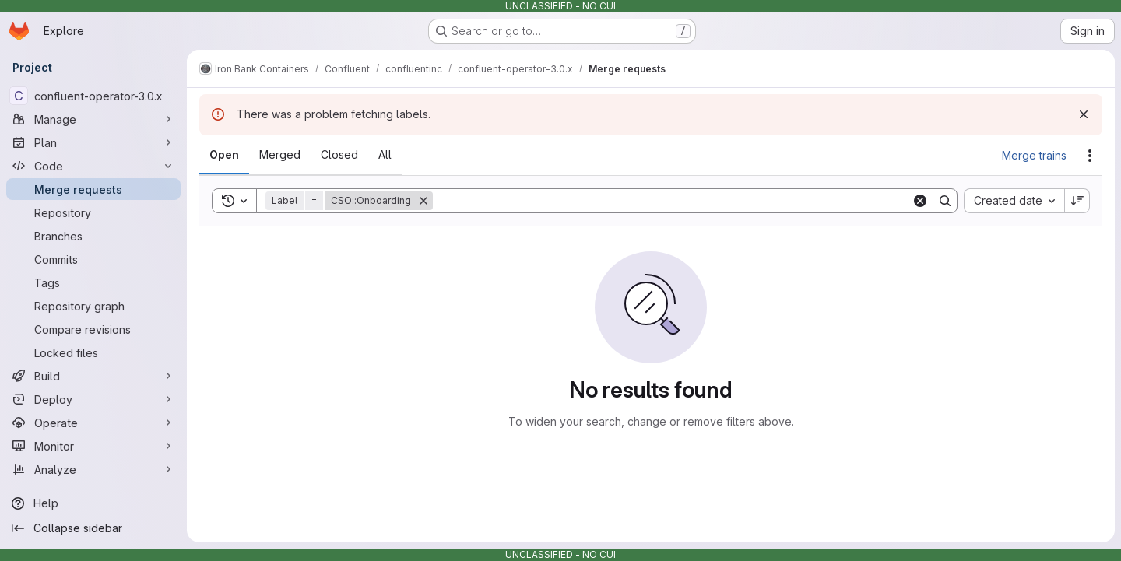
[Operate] (93, 422)
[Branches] (93, 236)
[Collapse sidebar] (93, 528)
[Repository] (93, 212)
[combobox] (1014, 200)
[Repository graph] (93, 306)
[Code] (93, 166)
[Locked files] (93, 352)
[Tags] (93, 282)
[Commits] (93, 259)
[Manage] (93, 119)
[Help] (93, 503)
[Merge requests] (93, 189)
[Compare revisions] (93, 329)
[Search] (672, 200)
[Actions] (1089, 155)
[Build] (93, 376)
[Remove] (423, 200)
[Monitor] (93, 446)
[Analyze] (93, 469)
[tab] (224, 154)
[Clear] (920, 200)
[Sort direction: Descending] (1077, 200)
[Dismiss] (1083, 114)
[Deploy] (93, 399)
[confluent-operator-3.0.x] (93, 96)
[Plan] (93, 142)
